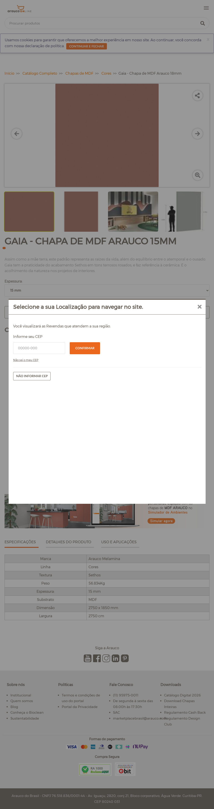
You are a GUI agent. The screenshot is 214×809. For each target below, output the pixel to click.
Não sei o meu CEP (25, 360)
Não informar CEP (32, 376)
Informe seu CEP (27, 336)
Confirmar (84, 348)
